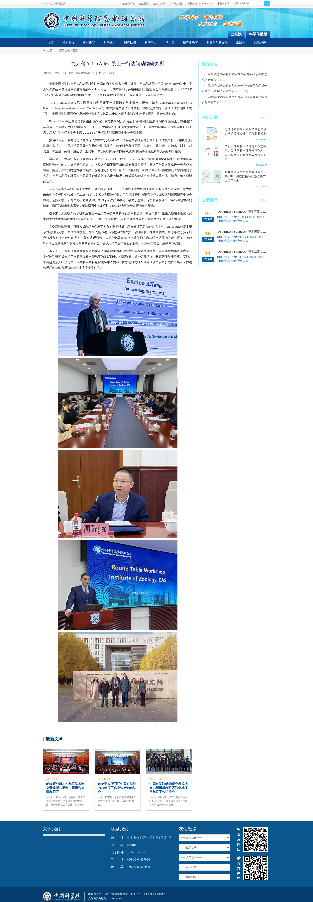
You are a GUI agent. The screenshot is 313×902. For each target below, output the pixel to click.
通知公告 (210, 64)
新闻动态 (64, 50)
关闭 (112, 73)
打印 (102, 73)
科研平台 (151, 42)
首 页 (50, 42)
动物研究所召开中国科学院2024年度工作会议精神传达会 (117, 788)
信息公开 (260, 42)
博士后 (169, 42)
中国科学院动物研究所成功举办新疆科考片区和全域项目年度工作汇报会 (168, 788)
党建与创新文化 (217, 42)
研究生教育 (190, 42)
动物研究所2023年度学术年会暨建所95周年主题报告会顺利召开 (65, 788)
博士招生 (232, 64)
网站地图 (177, 3)
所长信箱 (192, 3)
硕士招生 (254, 64)
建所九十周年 (161, 3)
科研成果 (110, 42)
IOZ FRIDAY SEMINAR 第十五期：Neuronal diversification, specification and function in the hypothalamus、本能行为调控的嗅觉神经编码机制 (241, 211)
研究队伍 (130, 42)
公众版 (236, 34)
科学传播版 (258, 34)
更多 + (263, 117)
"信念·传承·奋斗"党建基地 (135, 3)
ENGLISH (207, 3)
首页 (49, 50)
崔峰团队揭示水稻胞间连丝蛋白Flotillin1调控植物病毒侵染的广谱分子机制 (245, 176)
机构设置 (89, 42)
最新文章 (54, 738)
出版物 (240, 42)
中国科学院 (223, 3)
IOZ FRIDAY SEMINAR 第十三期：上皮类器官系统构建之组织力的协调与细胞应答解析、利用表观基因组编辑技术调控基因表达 (241, 231)
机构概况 (68, 42)
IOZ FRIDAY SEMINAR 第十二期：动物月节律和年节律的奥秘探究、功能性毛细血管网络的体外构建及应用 (241, 251)
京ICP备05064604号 (154, 893)
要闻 (75, 50)
